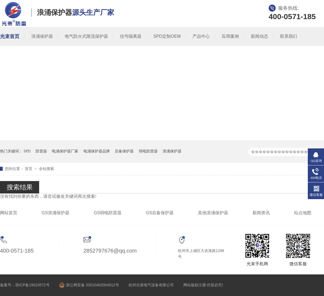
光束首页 (9, 36)
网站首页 (8, 212)
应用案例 (230, 36)
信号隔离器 (130, 36)
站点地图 (302, 212)
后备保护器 (124, 151)
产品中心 (201, 36)
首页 (29, 169)
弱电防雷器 (148, 151)
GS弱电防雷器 (108, 212)
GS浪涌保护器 (55, 212)
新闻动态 (259, 36)
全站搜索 (46, 169)
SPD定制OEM (167, 36)
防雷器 (41, 151)
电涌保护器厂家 (65, 151)
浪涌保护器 (42, 36)
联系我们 (288, 36)
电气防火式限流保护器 (86, 36)
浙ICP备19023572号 (32, 285)
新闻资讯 (261, 212)
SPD (27, 151)
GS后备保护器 (160, 212)
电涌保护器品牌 (96, 151)
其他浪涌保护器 (213, 212)
